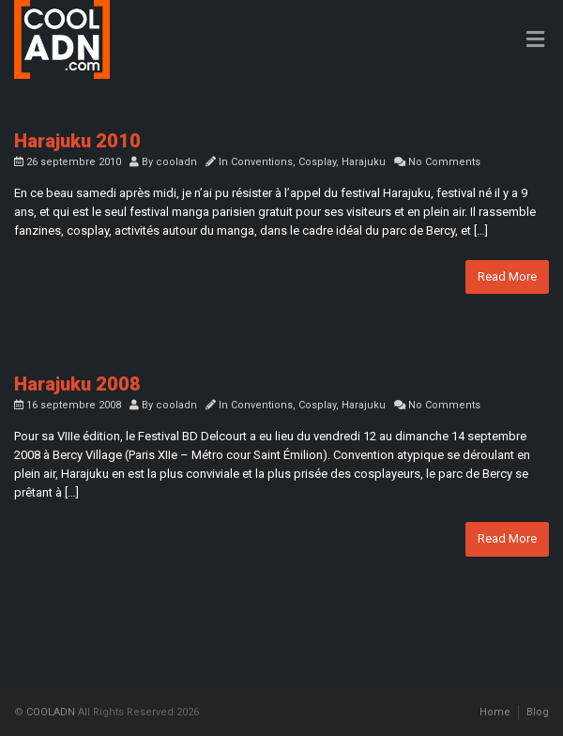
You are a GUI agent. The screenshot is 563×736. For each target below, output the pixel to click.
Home (494, 712)
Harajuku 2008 (77, 384)
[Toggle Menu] (535, 40)
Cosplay (317, 162)
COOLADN (50, 712)
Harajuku (364, 162)
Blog (537, 712)
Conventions (262, 162)
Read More (507, 276)
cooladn (176, 162)
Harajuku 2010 (77, 141)
